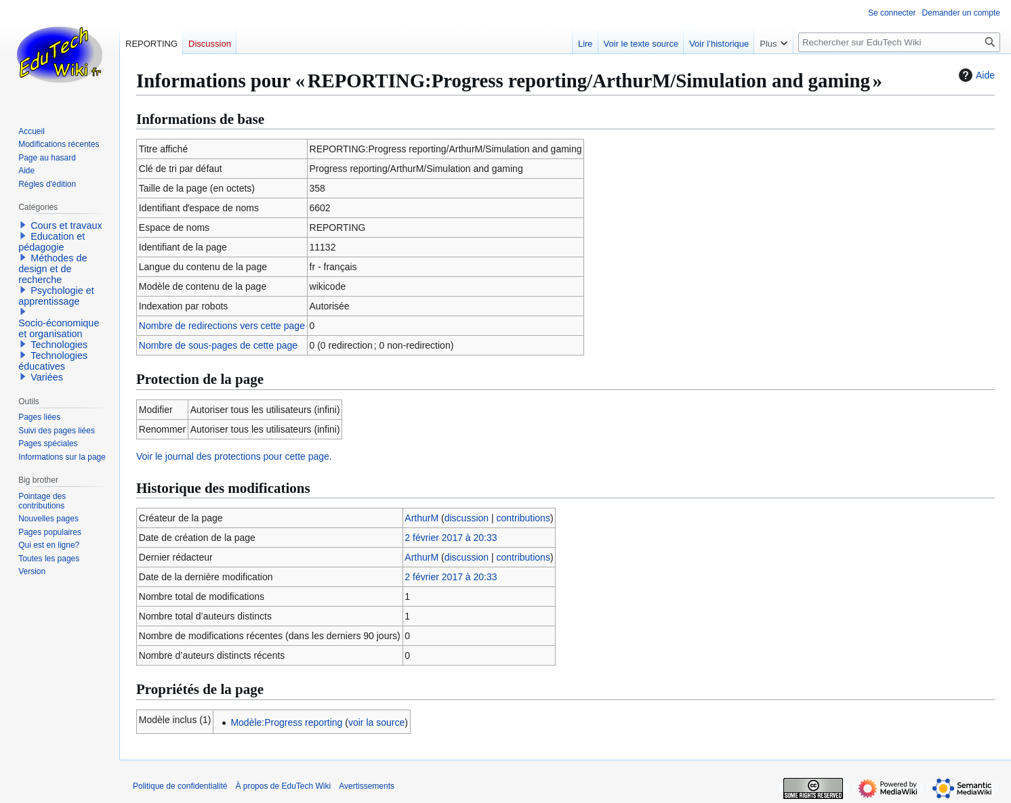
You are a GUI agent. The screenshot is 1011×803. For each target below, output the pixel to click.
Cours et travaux (66, 225)
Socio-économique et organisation (58, 328)
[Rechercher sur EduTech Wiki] (899, 42)
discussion (467, 518)
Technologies (58, 344)
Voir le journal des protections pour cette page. (234, 456)
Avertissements (366, 786)
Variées (46, 377)
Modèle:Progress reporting (286, 722)
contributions (523, 518)
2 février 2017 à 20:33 (451, 537)
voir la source (376, 722)
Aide (975, 75)
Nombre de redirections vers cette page (222, 325)
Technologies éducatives (52, 361)
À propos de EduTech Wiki (283, 786)
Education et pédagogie (51, 242)
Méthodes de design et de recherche (52, 269)
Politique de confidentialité (180, 786)
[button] (23, 225)
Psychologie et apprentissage (56, 296)
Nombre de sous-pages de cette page (218, 345)
